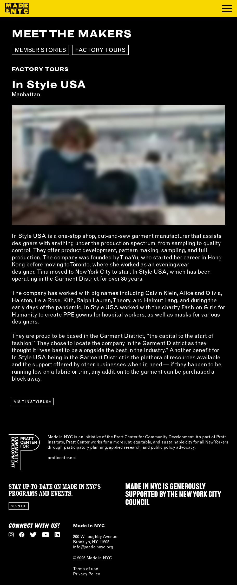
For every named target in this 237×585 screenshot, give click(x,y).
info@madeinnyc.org (93, 546)
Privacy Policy (86, 573)
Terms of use (85, 568)
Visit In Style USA (32, 401)
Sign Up (19, 506)
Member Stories (40, 49)
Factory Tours (100, 49)
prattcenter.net (62, 457)
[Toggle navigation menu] (227, 8)
